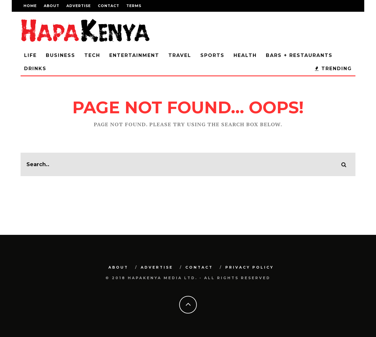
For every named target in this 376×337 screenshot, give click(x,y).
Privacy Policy (249, 267)
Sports (212, 55)
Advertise (78, 6)
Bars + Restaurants (299, 55)
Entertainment (134, 55)
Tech (92, 55)
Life (30, 55)
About (51, 6)
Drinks (35, 68)
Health (245, 55)
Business (60, 55)
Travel (179, 55)
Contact (108, 6)
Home (30, 6)
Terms (133, 6)
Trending (333, 68)
